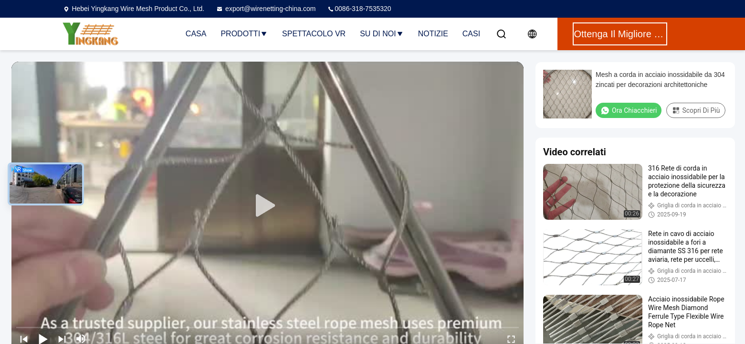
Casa (196, 34)
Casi (471, 34)
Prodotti (244, 34)
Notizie (433, 34)
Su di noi (382, 34)
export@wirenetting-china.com (265, 8)
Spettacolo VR (314, 34)
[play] (268, 206)
